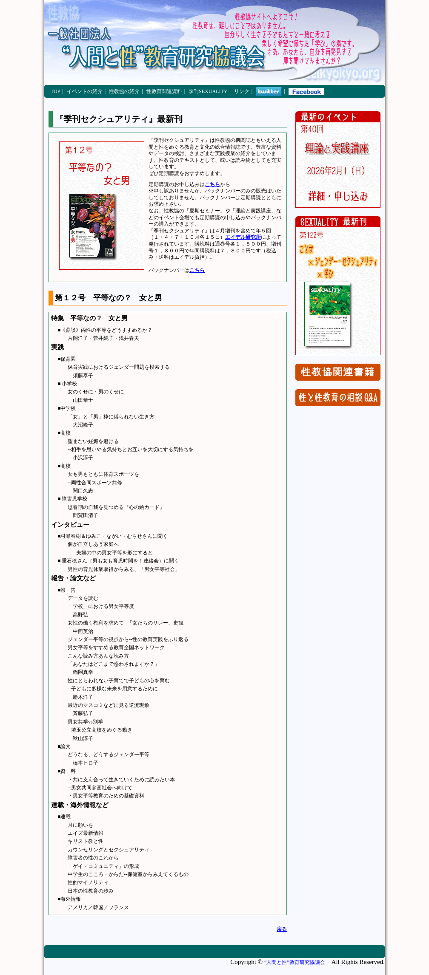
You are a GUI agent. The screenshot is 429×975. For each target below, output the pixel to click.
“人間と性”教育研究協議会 (294, 962)
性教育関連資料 (164, 91)
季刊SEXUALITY (208, 91)
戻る (282, 929)
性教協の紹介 (124, 91)
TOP (55, 91)
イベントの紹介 (85, 91)
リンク (241, 91)
